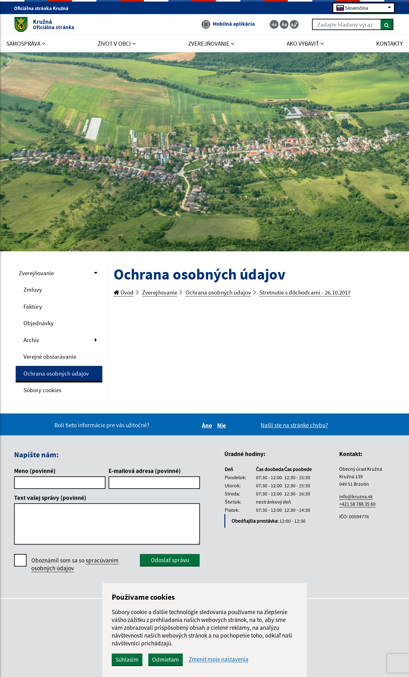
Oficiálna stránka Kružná (44, 8)
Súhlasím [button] (127, 659)
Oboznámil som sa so (75, 564)
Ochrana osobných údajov (56, 373)
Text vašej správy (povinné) (50, 497)
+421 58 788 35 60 (357, 504)
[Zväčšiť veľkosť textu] (294, 24)
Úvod (124, 292)
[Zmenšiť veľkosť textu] (274, 24)
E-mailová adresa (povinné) (145, 470)
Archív (31, 340)
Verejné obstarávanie (49, 356)
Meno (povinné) (35, 470)
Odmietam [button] (165, 659)
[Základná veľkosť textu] (284, 24)
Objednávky (38, 323)
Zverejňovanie (36, 273)
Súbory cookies (42, 390)
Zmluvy (32, 289)
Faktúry (32, 306)
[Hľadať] (387, 24)
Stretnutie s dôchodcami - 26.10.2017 (304, 292)
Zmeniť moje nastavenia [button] (218, 659)
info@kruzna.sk (356, 496)
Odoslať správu (170, 560)
